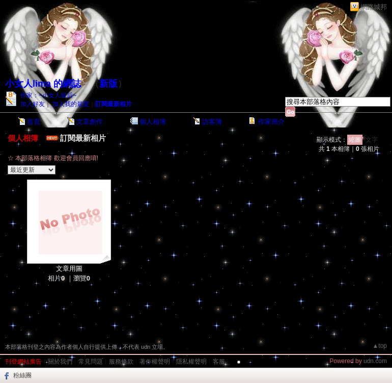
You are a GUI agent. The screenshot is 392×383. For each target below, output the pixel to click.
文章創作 (89, 121)
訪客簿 (212, 121)
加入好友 (32, 104)
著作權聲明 (154, 361)
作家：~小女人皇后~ (48, 95)
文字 (372, 139)
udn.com (375, 361)
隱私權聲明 (191, 361)
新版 (108, 84)
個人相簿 (152, 121)
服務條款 (121, 361)
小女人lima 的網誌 (43, 84)
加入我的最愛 (70, 104)
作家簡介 (271, 121)
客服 (219, 361)
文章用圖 (69, 268)
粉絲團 (22, 375)
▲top (379, 345)
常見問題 (90, 361)
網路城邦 (373, 7)
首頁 (33, 121)
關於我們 (60, 361)
